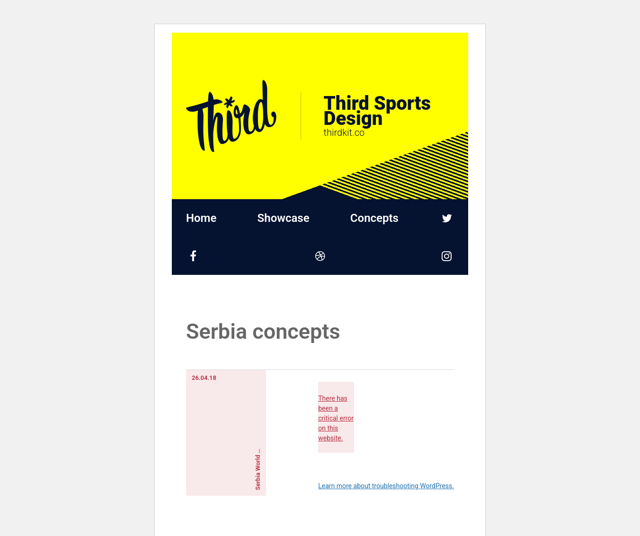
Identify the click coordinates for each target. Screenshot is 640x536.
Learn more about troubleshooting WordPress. (386, 486)
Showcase (284, 218)
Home (201, 218)
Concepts (374, 218)
